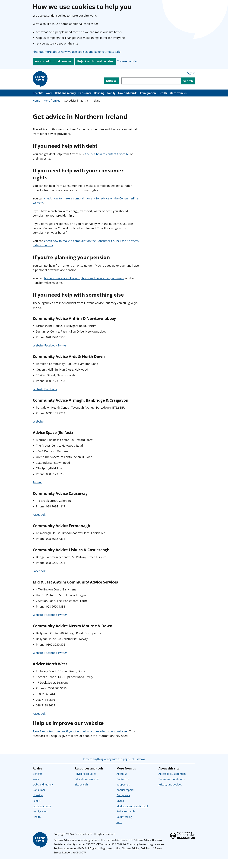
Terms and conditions (171, 779)
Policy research (126, 811)
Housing (99, 93)
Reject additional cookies (95, 61)
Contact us (123, 779)
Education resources (87, 779)
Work (49, 93)
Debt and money (65, 93)
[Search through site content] (151, 80)
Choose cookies (127, 61)
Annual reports (126, 790)
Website (38, 345)
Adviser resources (85, 774)
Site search (81, 784)
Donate (111, 81)
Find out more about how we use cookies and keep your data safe (76, 52)
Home (36, 100)
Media (120, 800)
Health (162, 93)
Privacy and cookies (170, 784)
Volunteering (124, 817)
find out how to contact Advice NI (107, 154)
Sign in (191, 73)
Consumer (84, 93)
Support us (123, 784)
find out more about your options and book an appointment (84, 278)
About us (122, 774)
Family (111, 93)
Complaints (123, 795)
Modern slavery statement (132, 806)
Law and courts (127, 93)
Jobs (119, 822)
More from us (178, 93)
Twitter (62, 345)
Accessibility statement (172, 774)
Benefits (38, 93)
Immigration (148, 93)
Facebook (50, 345)
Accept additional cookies (53, 61)
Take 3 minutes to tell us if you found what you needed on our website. (80, 731)
